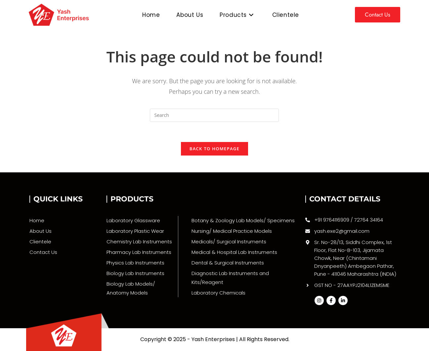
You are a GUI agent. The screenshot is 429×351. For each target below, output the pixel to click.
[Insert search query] (214, 115)
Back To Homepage (214, 149)
